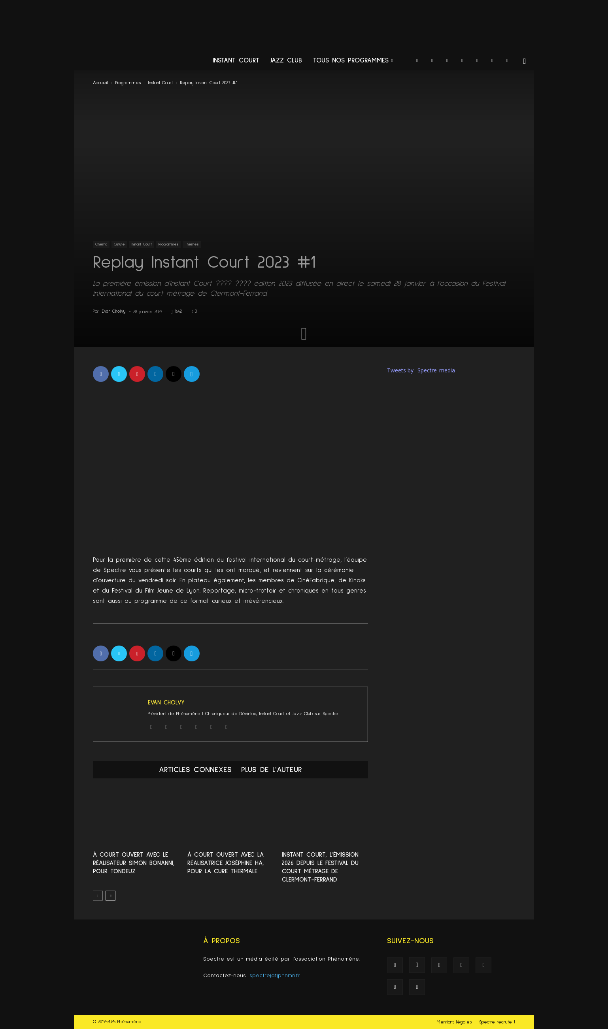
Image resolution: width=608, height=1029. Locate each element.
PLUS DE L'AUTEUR (271, 770)
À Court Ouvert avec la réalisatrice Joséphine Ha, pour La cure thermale (225, 863)
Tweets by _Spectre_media (421, 370)
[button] (524, 61)
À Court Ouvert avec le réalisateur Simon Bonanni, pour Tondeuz (134, 863)
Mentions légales (454, 1022)
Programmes (128, 83)
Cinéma (101, 244)
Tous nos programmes (353, 60)
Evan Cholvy (114, 311)
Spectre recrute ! (497, 1022)
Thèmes (191, 244)
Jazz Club (286, 60)
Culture (119, 244)
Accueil (100, 83)
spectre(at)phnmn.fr (274, 975)
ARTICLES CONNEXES (195, 770)
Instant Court (236, 60)
